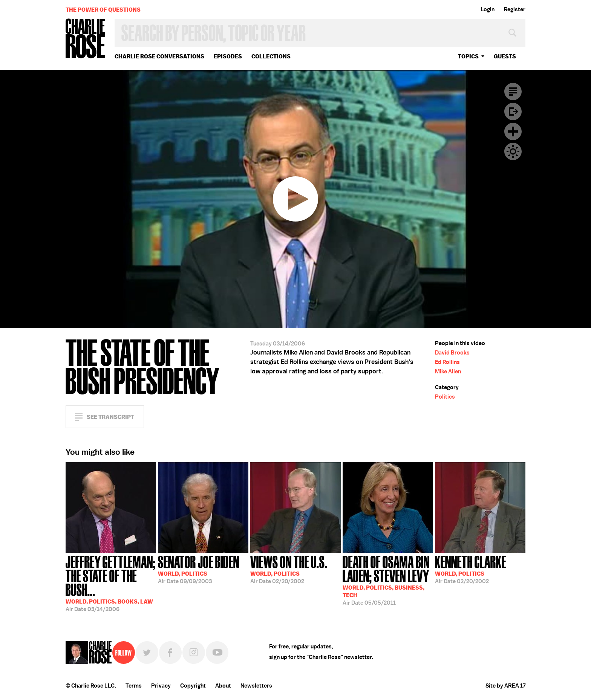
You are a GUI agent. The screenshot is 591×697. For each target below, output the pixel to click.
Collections (271, 56)
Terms (134, 685)
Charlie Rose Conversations (159, 56)
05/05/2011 (388, 580)
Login (488, 9)
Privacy (161, 685)
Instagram (193, 652)
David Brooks (452, 352)
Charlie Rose (86, 39)
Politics (445, 396)
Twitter (147, 652)
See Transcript (110, 416)
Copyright (193, 685)
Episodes (228, 56)
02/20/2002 (289, 569)
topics (468, 56)
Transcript (513, 91)
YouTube (217, 652)
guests (505, 56)
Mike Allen (448, 371)
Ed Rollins (447, 362)
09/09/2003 (198, 569)
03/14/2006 (111, 583)
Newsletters (256, 685)
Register (514, 9)
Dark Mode (513, 151)
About (223, 685)
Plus (513, 131)
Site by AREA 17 (505, 685)
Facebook (170, 652)
